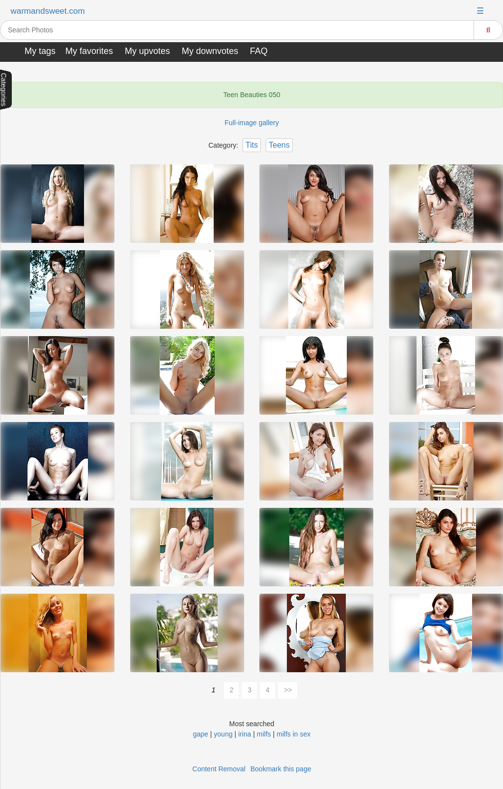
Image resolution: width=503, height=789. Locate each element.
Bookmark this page (281, 769)
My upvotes (147, 51)
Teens (279, 145)
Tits (252, 145)
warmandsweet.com (47, 11)
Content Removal (219, 769)
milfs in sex (293, 734)
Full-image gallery (251, 123)
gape (200, 734)
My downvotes (210, 51)
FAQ (259, 51)
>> (288, 690)
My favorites (89, 51)
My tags (40, 51)
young (223, 734)
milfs (264, 734)
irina (244, 734)
